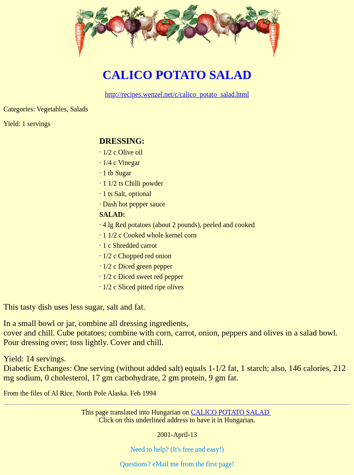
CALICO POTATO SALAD (231, 412)
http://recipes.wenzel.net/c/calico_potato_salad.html (177, 94)
